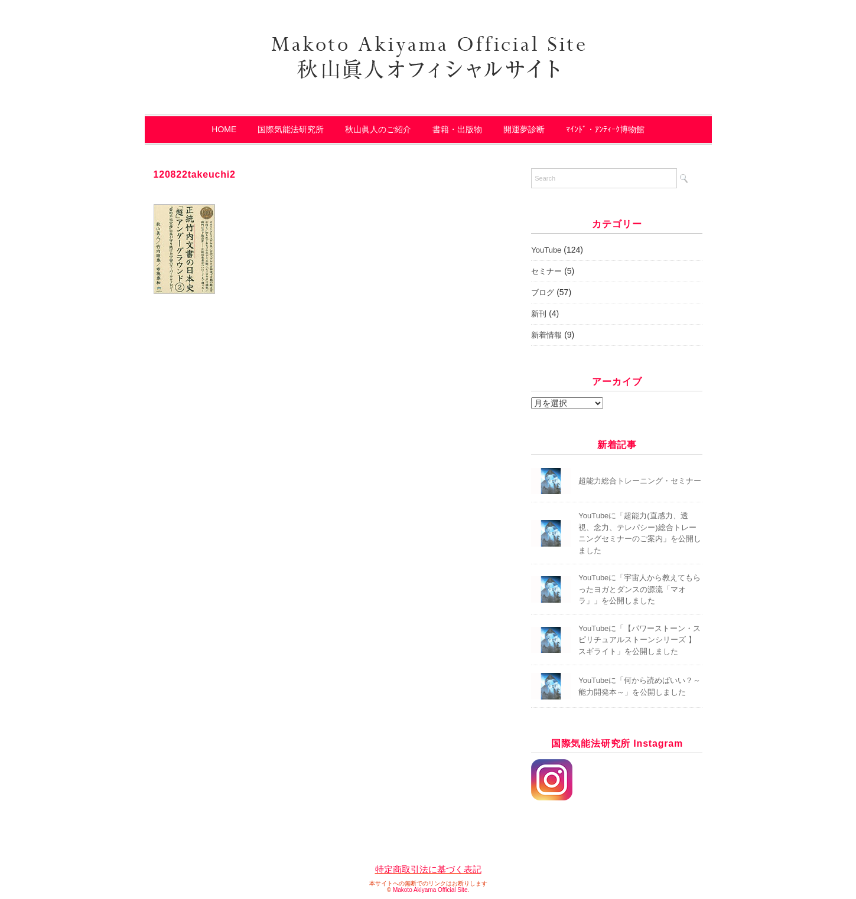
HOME (223, 129)
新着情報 (546, 335)
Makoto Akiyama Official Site (430, 890)
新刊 (538, 313)
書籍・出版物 (457, 129)
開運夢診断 (524, 129)
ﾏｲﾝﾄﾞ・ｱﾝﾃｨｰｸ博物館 (605, 129)
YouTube (546, 250)
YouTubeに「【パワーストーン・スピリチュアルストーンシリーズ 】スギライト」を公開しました (639, 640)
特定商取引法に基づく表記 (428, 869)
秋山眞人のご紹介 (378, 129)
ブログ (542, 292)
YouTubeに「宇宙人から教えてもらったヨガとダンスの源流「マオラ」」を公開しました (639, 589)
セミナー (546, 271)
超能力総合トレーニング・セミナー (639, 480)
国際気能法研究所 (291, 129)
